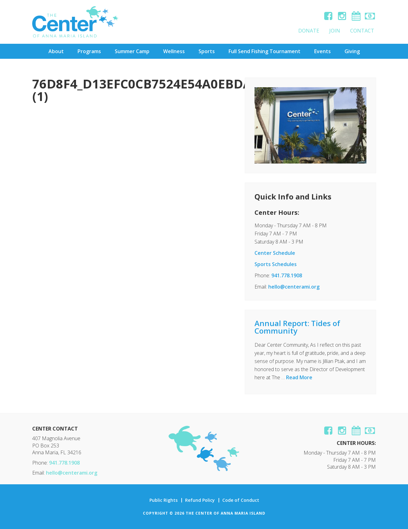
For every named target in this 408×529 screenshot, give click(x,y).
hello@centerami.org (294, 286)
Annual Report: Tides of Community (297, 327)
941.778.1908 (286, 275)
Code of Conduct (240, 500)
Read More (299, 377)
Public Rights (163, 500)
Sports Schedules (275, 264)
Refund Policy (200, 500)
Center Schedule (274, 252)
